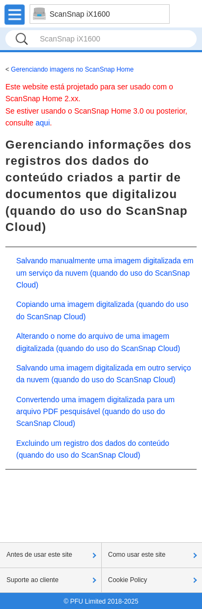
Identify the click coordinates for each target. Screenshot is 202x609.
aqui (43, 122)
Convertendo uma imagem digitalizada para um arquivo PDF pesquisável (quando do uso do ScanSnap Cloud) (95, 411)
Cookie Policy (128, 580)
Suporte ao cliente (32, 580)
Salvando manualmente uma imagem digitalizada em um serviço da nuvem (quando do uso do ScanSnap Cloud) (104, 272)
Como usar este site (137, 554)
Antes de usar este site (39, 554)
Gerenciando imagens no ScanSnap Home (72, 69)
